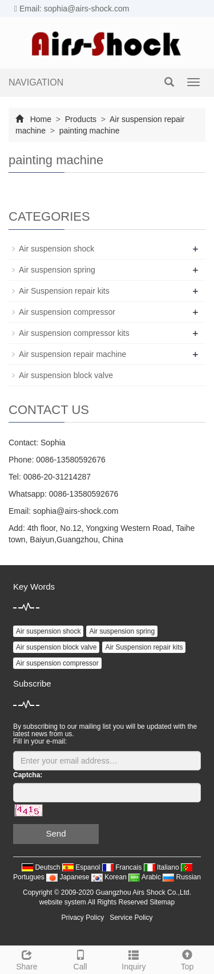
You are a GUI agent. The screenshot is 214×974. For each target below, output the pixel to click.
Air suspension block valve (66, 375)
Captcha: (27, 775)
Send (56, 833)
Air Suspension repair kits (64, 290)
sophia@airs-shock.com (76, 511)
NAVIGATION (36, 82)
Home (40, 119)
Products (81, 119)
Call (80, 958)
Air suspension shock (56, 248)
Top (187, 958)
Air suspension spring (57, 269)
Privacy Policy (82, 918)
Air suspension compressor (67, 311)
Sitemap (162, 902)
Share (27, 958)
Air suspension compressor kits (74, 333)
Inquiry (134, 958)
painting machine (88, 130)
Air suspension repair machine (72, 354)
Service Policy (131, 918)
